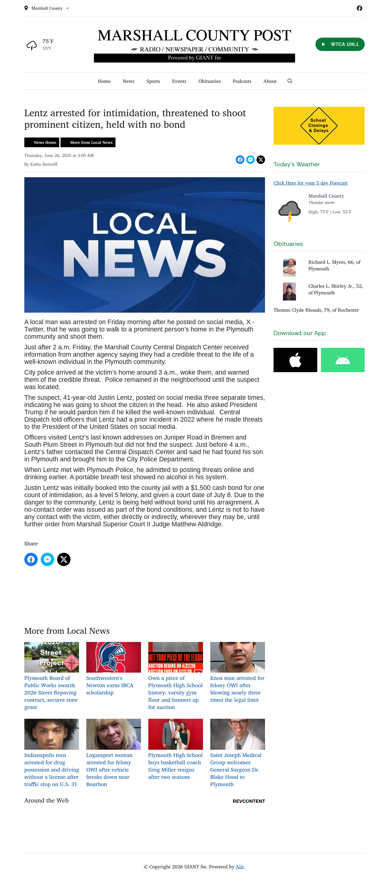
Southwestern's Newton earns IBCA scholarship (113, 669)
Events (179, 81)
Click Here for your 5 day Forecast (311, 183)
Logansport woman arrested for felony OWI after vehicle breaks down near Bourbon (113, 753)
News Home (45, 142)
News (128, 81)
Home (104, 81)
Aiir (240, 867)
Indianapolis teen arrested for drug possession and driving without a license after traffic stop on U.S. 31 (51, 753)
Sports (153, 81)
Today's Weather (297, 164)
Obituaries (209, 81)
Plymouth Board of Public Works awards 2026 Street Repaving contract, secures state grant (51, 676)
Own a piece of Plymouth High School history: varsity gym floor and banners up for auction (175, 676)
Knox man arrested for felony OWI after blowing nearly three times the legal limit (237, 673)
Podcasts (242, 81)
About (270, 81)
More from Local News (91, 142)
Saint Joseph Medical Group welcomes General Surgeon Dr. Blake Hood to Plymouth (237, 753)
